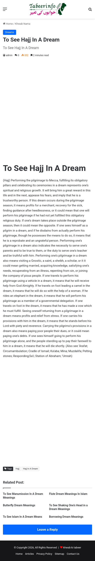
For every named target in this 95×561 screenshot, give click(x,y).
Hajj (17, 468)
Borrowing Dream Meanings (66, 516)
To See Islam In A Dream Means (22, 516)
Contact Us (73, 553)
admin (9, 55)
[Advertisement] (47, 109)
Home (8, 23)
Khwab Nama (22, 23)
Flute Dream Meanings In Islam (68, 493)
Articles (29, 553)
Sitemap (59, 553)
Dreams (9, 32)
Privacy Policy (44, 553)
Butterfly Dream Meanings (19, 505)
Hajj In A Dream (30, 468)
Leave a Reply (47, 529)
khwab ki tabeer (72, 547)
